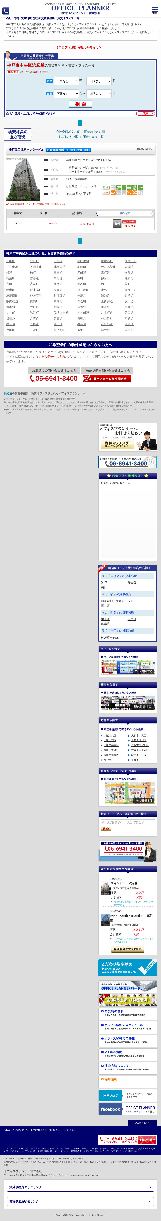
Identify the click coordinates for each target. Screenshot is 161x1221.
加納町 (10, 261)
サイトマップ (77, 1158)
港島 (104, 289)
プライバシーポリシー (58, 1158)
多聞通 (129, 266)
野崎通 (129, 295)
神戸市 (107, 759)
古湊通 (34, 278)
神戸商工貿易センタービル (80, 149)
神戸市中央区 (110, 637)
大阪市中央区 (138, 735)
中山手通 (83, 261)
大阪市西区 (110, 740)
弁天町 (58, 289)
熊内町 (34, 301)
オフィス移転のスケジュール (31, 1162)
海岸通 (34, 72)
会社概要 (22, 1158)
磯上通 (24, 72)
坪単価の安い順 (68, 137)
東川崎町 (83, 289)
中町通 (58, 278)
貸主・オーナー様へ (37, 1158)
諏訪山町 (130, 261)
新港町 (10, 289)
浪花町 (34, 284)
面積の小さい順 (94, 132)
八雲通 (34, 318)
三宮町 (58, 272)
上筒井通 (107, 301)
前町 (128, 284)
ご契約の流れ (10, 1162)
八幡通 (34, 324)
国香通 (81, 307)
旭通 (80, 330)
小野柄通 (107, 324)
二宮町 (34, 330)
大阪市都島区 (111, 754)
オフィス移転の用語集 (57, 1162)
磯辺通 (10, 324)
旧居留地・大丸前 (113, 601)
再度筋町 (107, 261)
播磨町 (58, 284)
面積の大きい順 (93, 137)
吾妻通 (129, 312)
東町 (80, 278)
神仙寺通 (59, 295)
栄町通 (105, 272)
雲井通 (105, 330)
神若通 (105, 307)
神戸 (104, 582)
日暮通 (10, 318)
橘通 (9, 272)
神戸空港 (36, 295)
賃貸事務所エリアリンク (25, 1187)
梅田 (104, 587)
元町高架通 (108, 266)
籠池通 (105, 295)
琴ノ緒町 (59, 330)
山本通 (58, 261)
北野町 (34, 261)
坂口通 (129, 301)
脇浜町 (34, 312)
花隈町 (81, 266)
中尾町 (58, 301)
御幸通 (44, 72)
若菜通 (129, 324)
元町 (131, 601)
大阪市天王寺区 (140, 750)
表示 (145, 113)
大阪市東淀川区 (140, 745)
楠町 (33, 272)
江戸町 (129, 278)
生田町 (10, 330)
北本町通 (107, 312)
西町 (104, 284)
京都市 (135, 759)
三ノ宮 (105, 605)
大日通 (34, 307)
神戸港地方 (13, 266)
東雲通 (58, 318)
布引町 (129, 330)
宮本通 (10, 307)
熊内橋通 (12, 301)
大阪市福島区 (111, 745)
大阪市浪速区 (111, 750)
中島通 (81, 295)
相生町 (10, 278)
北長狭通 (59, 266)
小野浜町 (107, 318)
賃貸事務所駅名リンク (24, 1201)
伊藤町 (105, 278)
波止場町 (36, 289)
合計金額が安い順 (68, 132)
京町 (9, 284)
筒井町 (10, 312)
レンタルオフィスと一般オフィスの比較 (88, 1162)
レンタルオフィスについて (121, 1162)
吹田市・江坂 (138, 754)
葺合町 (81, 301)
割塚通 (58, 307)
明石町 (81, 284)
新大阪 (132, 582)
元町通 (81, 272)
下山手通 (36, 266)
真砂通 (81, 318)
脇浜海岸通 (61, 312)
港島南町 (12, 295)
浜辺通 (129, 318)
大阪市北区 (110, 735)
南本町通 (83, 312)
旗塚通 (129, 307)
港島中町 (130, 289)
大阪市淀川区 (138, 740)
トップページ (10, 1158)
